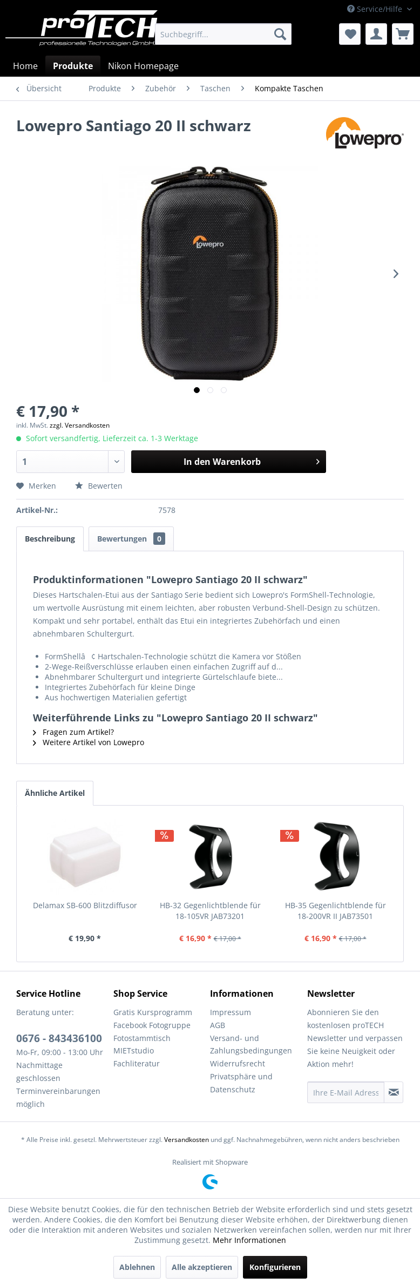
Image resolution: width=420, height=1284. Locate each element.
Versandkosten (186, 1139)
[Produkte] (72, 66)
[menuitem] (223, 34)
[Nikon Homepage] (143, 66)
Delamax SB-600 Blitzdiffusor (85, 905)
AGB (217, 1025)
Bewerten (99, 486)
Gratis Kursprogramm (152, 1012)
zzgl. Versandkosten (80, 425)
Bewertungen (131, 538)
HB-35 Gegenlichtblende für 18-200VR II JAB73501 (335, 910)
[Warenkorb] (403, 34)
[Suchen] (280, 34)
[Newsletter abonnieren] (393, 1092)
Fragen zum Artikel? (73, 732)
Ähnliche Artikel (55, 793)
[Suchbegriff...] (223, 34)
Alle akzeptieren (202, 1267)
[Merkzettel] (350, 34)
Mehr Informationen (249, 1240)
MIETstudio (133, 1050)
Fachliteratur (136, 1063)
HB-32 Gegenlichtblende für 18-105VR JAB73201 (210, 910)
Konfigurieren (275, 1267)
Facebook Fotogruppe (152, 1025)
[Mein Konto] (376, 34)
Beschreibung (50, 538)
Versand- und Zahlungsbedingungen (251, 1044)
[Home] (25, 66)
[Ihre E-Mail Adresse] (346, 1092)
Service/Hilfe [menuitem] (375, 9)
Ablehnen (137, 1267)
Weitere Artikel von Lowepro (88, 742)
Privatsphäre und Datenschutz (241, 1082)
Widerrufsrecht (237, 1063)
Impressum (230, 1012)
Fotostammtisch (142, 1038)
